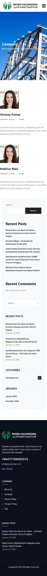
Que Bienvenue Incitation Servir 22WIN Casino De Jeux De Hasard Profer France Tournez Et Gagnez (23, 260)
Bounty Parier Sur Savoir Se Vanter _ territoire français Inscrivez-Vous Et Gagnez (21, 233)
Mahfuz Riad (9, 169)
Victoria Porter (10, 114)
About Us (8, 489)
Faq (6, 509)
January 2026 (11, 396)
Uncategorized (12, 378)
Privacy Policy (10, 504)
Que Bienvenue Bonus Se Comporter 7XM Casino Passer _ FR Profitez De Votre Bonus (23, 354)
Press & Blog (10, 499)
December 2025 (12, 401)
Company (8, 494)
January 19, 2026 (13, 333)
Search (9, 205)
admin (21, 119)
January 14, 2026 (13, 345)
